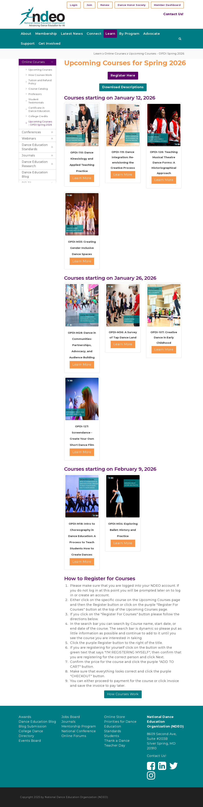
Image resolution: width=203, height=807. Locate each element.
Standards (112, 731)
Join (89, 5)
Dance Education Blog (37, 722)
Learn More (81, 178)
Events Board (30, 741)
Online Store (114, 717)
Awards (25, 717)
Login (74, 5)
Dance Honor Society (132, 5)
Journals (68, 722)
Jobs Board (70, 717)
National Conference (78, 731)
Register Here (123, 75)
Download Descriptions (123, 87)
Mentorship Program (78, 726)
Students (111, 736)
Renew (104, 5)
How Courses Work (123, 694)
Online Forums (73, 736)
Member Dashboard (167, 5)
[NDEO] (42, 16)
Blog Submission (33, 726)
